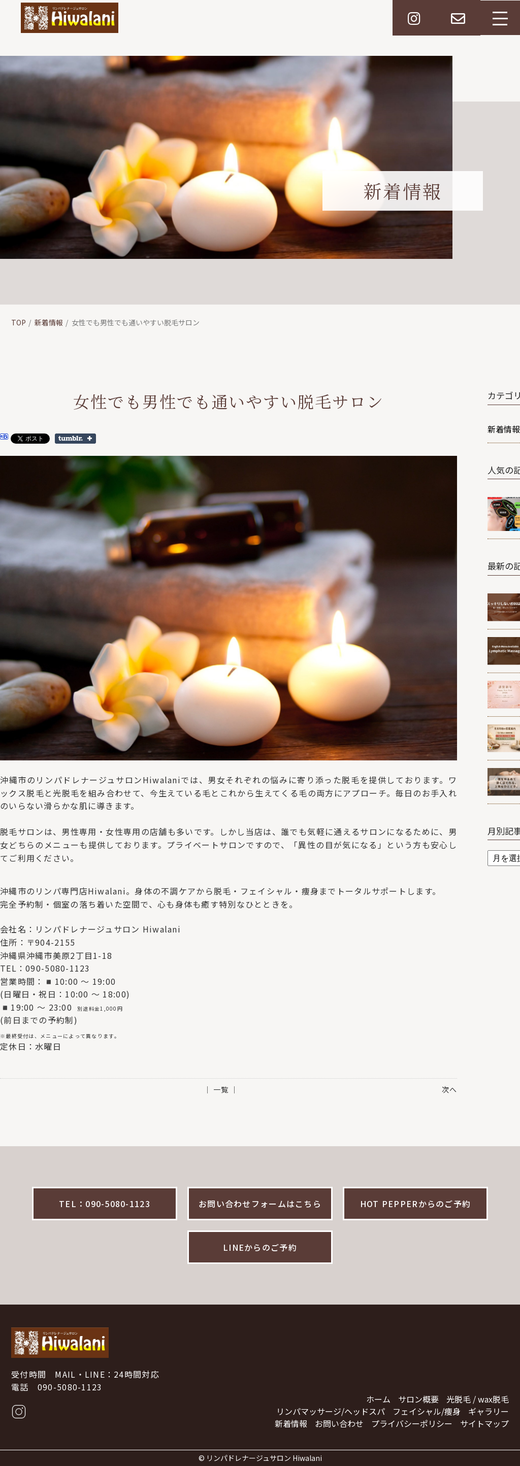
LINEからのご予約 (260, 1247)
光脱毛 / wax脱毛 (477, 1399)
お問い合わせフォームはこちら (260, 1203)
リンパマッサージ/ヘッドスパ (330, 1411)
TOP (18, 322)
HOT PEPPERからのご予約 (415, 1203)
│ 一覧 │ (221, 1089)
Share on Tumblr (75, 439)
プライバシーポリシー (411, 1423)
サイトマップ (484, 1423)
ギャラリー (488, 1411)
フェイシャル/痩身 (427, 1411)
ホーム (378, 1399)
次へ (449, 1089)
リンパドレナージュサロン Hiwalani (264, 1458)
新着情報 (49, 322)
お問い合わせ (339, 1423)
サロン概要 (418, 1399)
